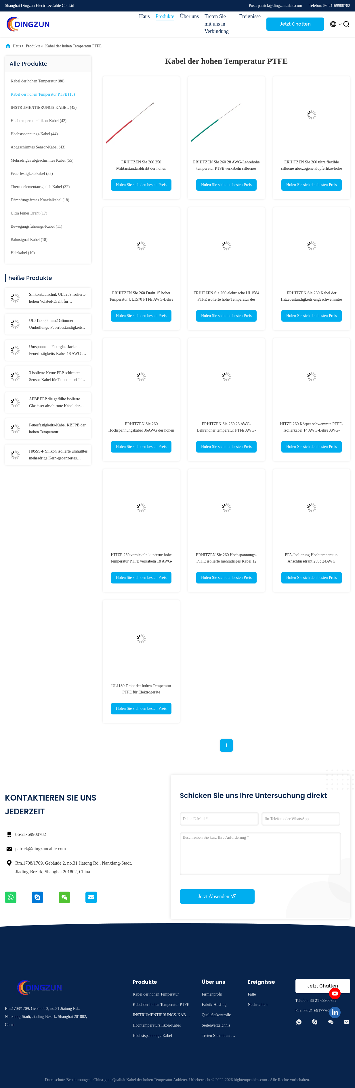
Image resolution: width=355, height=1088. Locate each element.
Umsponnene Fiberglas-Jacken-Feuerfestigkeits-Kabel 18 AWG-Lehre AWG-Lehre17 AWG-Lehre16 (55, 351)
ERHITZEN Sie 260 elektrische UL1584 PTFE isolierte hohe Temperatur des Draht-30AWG (226, 299)
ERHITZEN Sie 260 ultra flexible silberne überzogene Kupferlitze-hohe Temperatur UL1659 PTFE (311, 168)
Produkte (165, 16)
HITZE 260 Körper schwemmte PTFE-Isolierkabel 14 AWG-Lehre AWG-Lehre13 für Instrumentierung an (311, 430)
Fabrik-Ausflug (214, 1004)
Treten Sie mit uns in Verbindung (217, 23)
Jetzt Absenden (217, 896)
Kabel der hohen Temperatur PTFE (73, 46)
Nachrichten (257, 1004)
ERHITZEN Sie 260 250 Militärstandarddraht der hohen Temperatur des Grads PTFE (141, 168)
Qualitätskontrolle (216, 1015)
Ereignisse (250, 16)
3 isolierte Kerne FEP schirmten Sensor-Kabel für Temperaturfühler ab (57, 377)
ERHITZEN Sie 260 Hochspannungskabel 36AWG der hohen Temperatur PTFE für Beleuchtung (141, 430)
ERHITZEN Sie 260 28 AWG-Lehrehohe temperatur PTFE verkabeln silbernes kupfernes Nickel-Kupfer (226, 168)
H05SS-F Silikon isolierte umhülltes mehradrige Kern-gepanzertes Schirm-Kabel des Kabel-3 (58, 455)
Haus (144, 16)
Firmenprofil (212, 994)
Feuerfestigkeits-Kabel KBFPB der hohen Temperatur (57, 428)
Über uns (189, 16)
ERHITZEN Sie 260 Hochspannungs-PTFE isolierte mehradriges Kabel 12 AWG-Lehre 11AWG (226, 561)
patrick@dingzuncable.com (40, 848)
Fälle (252, 994)
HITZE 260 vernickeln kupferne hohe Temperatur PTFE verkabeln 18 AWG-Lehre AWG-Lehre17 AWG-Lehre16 (141, 561)
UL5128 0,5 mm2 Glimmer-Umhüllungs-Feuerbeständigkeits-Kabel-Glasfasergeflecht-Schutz (56, 324)
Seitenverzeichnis (216, 1025)
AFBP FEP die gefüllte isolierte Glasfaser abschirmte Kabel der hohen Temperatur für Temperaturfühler (54, 403)
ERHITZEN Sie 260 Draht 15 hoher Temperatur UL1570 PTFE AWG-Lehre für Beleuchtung (141, 299)
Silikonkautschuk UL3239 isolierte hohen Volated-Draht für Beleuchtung (57, 298)
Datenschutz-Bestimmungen (68, 1080)
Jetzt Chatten (295, 24)
